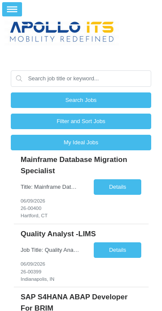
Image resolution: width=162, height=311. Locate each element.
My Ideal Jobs (81, 142)
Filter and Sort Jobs (81, 121)
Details (117, 187)
